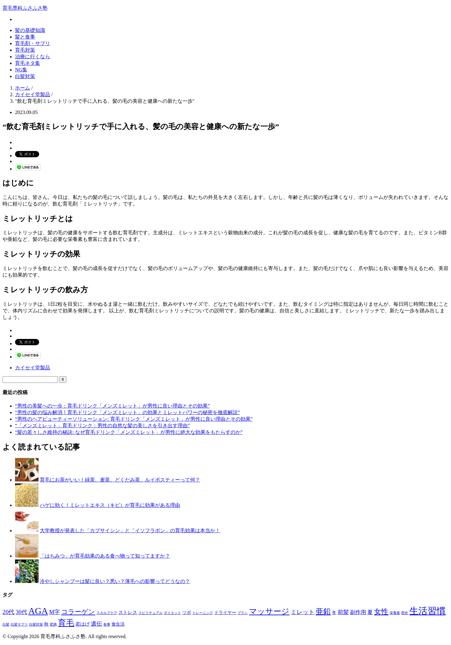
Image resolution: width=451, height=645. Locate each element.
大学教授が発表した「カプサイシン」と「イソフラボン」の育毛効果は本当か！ (130, 530)
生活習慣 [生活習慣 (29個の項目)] (427, 611)
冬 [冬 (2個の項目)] (334, 612)
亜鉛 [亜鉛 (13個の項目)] (323, 611)
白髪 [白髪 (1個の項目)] (6, 624)
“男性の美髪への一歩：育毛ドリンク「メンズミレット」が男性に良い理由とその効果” (112, 405)
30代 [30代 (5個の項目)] (21, 612)
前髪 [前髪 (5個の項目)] (343, 612)
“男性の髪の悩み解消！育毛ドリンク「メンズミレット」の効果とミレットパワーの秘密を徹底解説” (127, 412)
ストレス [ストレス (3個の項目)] (127, 612)
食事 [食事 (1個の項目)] (106, 624)
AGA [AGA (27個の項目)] (38, 611)
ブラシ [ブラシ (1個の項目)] (242, 613)
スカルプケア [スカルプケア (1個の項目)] (106, 613)
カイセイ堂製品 (32, 367)
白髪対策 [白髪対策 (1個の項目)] (36, 624)
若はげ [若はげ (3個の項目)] (82, 624)
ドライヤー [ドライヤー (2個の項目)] (225, 612)
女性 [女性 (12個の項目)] (381, 611)
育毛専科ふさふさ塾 (25, 8)
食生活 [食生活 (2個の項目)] (118, 624)
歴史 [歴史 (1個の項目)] (404, 613)
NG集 (21, 69)
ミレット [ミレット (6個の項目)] (302, 612)
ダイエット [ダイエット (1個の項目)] (172, 613)
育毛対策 (25, 50)
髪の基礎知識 (30, 30)
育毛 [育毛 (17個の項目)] (66, 622)
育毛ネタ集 (27, 63)
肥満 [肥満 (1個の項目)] (53, 624)
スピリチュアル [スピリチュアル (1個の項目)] (150, 613)
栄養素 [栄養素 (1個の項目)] (395, 613)
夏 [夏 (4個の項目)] (370, 612)
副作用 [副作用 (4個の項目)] (358, 612)
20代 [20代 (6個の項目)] (8, 612)
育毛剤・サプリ (32, 43)
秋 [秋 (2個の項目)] (46, 624)
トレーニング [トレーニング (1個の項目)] (202, 613)
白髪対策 (25, 76)
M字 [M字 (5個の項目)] (54, 612)
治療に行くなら (32, 56)
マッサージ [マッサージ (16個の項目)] (269, 611)
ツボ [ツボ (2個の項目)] (186, 612)
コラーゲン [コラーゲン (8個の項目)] (78, 612)
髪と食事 (25, 36)
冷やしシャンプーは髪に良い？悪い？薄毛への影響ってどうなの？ (115, 581)
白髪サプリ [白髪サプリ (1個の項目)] (19, 624)
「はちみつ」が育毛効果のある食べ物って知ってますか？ (105, 556)
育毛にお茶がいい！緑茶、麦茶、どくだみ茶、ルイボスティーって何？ (120, 479)
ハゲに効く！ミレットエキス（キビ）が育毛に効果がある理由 (110, 505)
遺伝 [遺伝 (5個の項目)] (96, 624)
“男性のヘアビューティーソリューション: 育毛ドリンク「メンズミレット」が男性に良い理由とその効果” (134, 419)
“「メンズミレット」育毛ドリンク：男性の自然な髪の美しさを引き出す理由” (102, 425)
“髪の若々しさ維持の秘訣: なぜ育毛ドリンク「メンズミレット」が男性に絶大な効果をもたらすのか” (129, 432)
